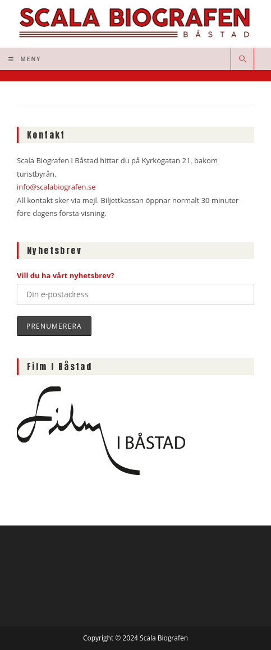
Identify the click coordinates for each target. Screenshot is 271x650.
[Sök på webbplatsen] (242, 59)
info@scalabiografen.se (56, 187)
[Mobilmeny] (24, 59)
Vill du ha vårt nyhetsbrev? (65, 275)
